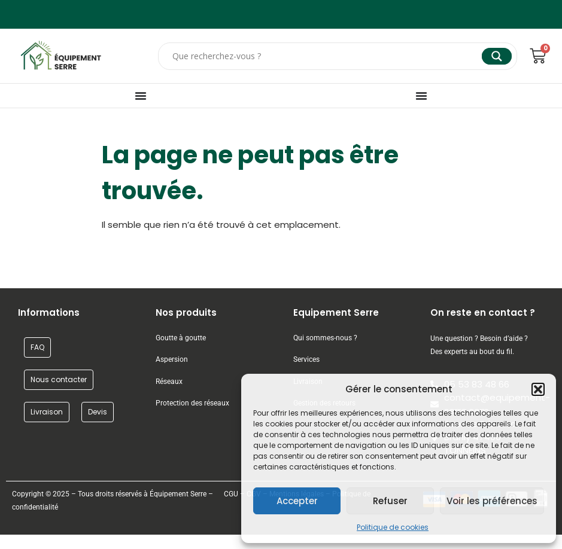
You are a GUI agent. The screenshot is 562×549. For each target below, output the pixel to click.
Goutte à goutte (181, 338)
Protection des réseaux (192, 403)
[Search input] (325, 56)
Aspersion (172, 359)
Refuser (390, 501)
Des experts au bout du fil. (472, 351)
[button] (538, 389)
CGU (231, 494)
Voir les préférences (491, 501)
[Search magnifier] (497, 56)
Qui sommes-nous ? (326, 338)
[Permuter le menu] (141, 96)
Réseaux (169, 381)
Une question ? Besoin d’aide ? (479, 338)
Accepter (297, 501)
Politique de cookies (393, 527)
